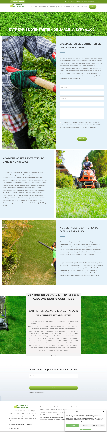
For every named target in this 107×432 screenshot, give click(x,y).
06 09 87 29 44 (80, 1)
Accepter (72, 425)
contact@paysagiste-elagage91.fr (91, 1)
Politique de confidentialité (85, 429)
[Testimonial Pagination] (51, 355)
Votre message (82, 113)
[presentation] (72, 133)
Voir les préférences (98, 425)
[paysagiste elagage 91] (22, 405)
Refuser (85, 425)
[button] (104, 412)
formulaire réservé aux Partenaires (57, 419)
